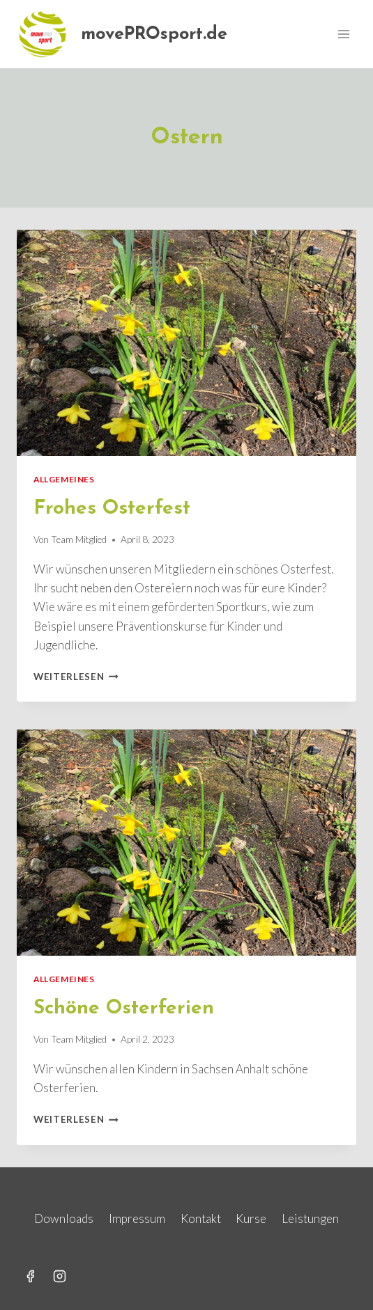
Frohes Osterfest (111, 509)
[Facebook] (30, 1276)
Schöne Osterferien (123, 1008)
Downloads (63, 1218)
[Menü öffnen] (343, 34)
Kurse (251, 1218)
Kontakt (201, 1218)
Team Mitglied (79, 539)
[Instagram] (60, 1276)
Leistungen (310, 1218)
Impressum (137, 1218)
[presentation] (186, 343)
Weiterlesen (76, 676)
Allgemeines (64, 479)
